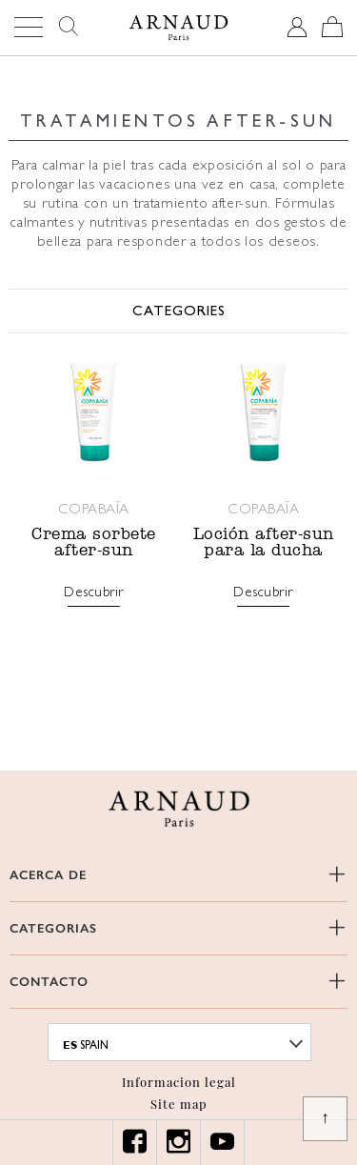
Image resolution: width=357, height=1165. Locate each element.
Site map (179, 1103)
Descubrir (94, 592)
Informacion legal (179, 1081)
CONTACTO (49, 981)
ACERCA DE (48, 875)
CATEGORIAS (53, 928)
